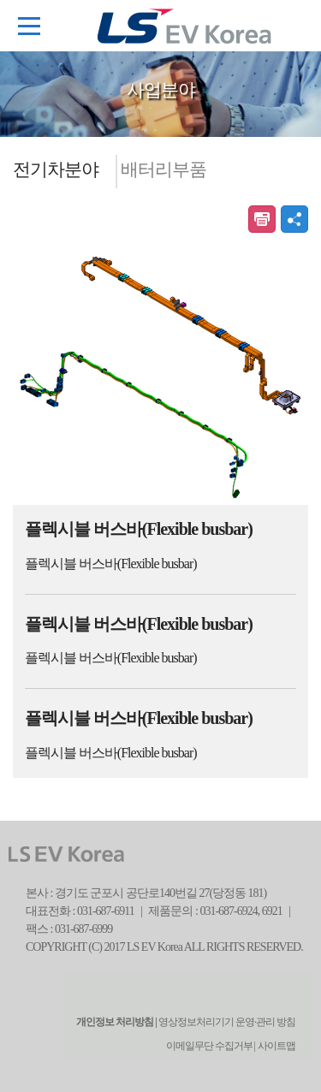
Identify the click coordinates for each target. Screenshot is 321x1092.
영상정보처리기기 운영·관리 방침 (226, 1022)
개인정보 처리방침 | (116, 1022)
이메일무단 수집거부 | (210, 1046)
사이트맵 (276, 1046)
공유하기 (294, 219)
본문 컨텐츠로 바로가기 (0, 0)
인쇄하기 (262, 219)
